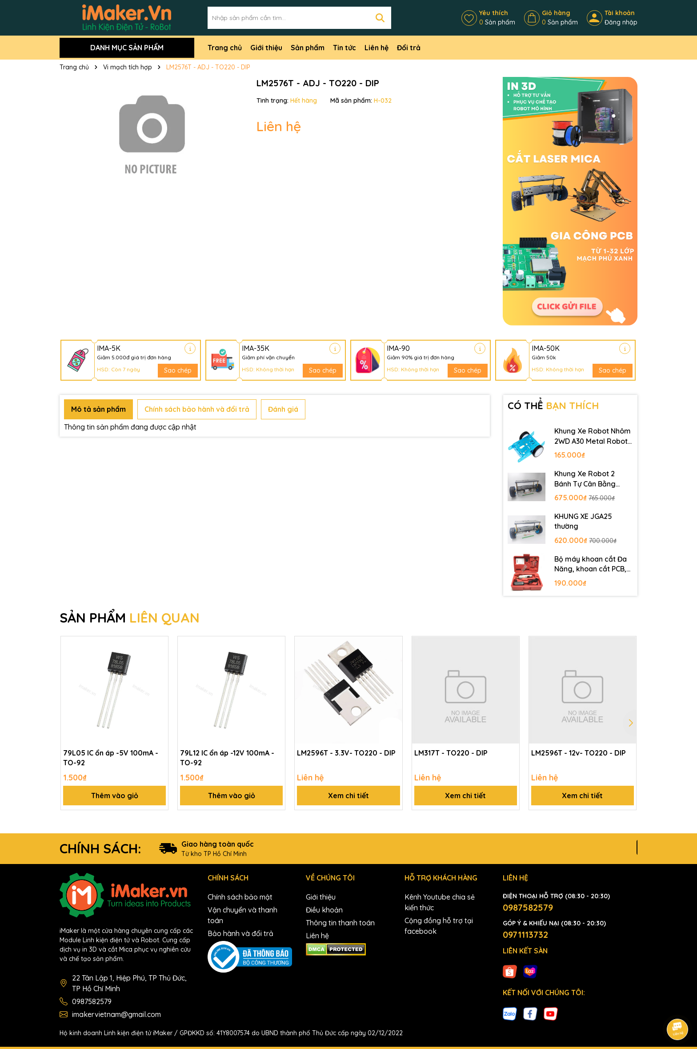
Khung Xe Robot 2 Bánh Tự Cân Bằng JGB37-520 (585, 479)
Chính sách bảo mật (240, 896)
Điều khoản (324, 909)
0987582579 (92, 1001)
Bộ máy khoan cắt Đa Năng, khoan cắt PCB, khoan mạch (590, 564)
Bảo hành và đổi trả (240, 933)
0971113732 (525, 934)
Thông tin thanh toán (340, 922)
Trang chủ (225, 47)
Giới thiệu (266, 47)
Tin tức (344, 47)
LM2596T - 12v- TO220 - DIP (578, 752)
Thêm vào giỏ (114, 795)
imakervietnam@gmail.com (116, 1014)
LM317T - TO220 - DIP (451, 752)
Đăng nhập (621, 22)
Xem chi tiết (348, 795)
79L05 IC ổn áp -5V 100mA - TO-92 (110, 757)
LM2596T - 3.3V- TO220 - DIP (346, 752)
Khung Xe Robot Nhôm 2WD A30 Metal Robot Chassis (592, 436)
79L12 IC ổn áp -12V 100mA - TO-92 (227, 757)
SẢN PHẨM (130, 617)
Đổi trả (409, 47)
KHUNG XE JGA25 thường (583, 521)
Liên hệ (377, 47)
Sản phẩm (307, 47)
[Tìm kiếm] (380, 18)
